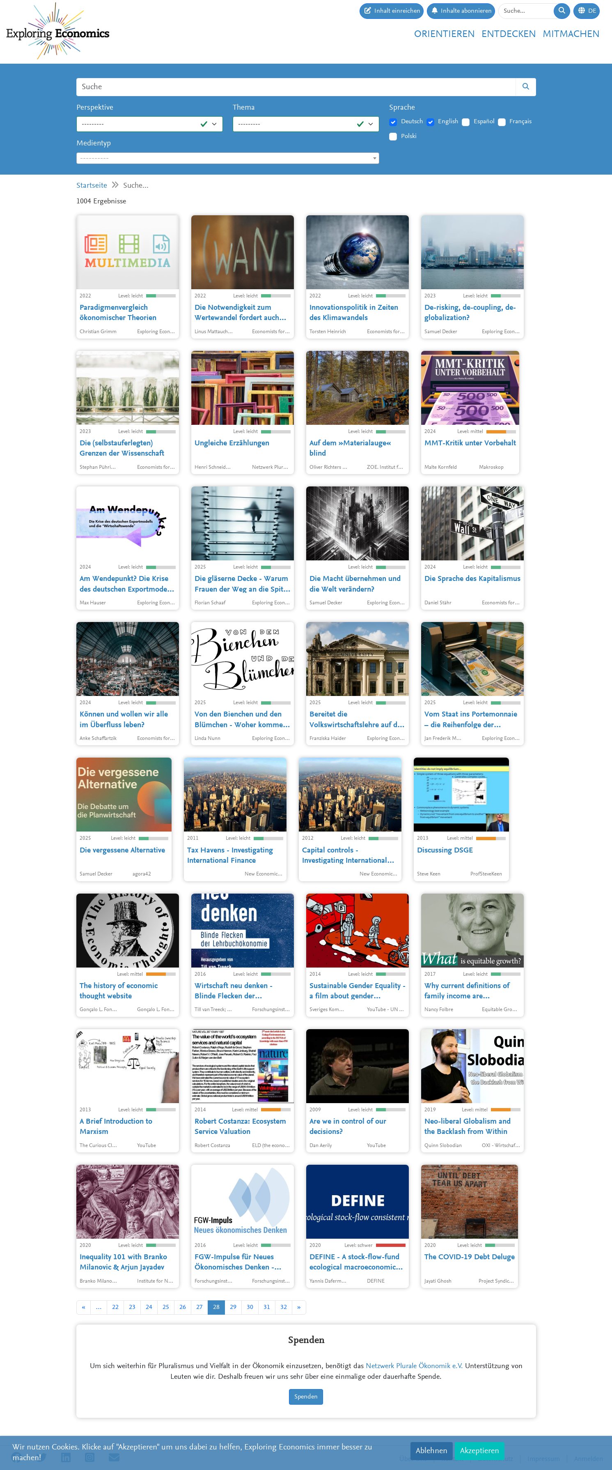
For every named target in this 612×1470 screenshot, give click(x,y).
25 (166, 1307)
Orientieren (444, 34)
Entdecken (508, 34)
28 (216, 1307)
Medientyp (93, 143)
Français (520, 121)
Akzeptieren (479, 1451)
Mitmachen (571, 34)
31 (267, 1307)
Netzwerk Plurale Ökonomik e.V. (414, 1366)
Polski (409, 136)
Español (484, 121)
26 (182, 1307)
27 (199, 1307)
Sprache (402, 108)
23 (132, 1307)
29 (233, 1307)
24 (149, 1307)
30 (250, 1307)
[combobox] (228, 158)
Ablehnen (431, 1451)
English (448, 121)
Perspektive (94, 108)
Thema (244, 108)
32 (283, 1307)
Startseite (91, 186)
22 (115, 1307)
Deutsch (412, 121)
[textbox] (228, 158)
